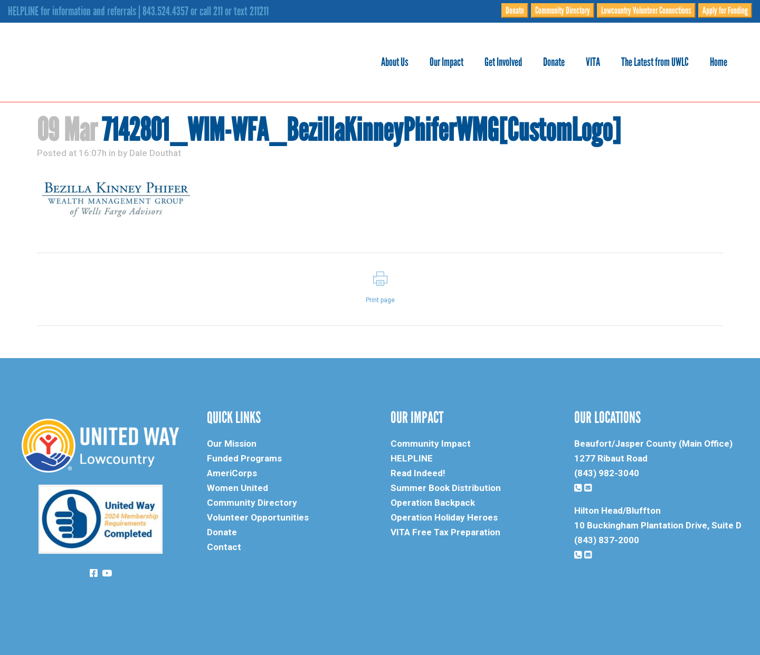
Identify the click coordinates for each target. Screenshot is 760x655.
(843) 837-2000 (606, 540)
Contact (224, 547)
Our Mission (231, 443)
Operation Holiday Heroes (444, 517)
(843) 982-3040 (606, 473)
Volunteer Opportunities (258, 517)
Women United (237, 488)
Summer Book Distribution (446, 488)
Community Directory (562, 10)
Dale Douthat (155, 153)
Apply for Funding (725, 10)
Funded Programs (244, 458)
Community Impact (431, 443)
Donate (515, 10)
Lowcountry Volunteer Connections (646, 10)
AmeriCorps (232, 473)
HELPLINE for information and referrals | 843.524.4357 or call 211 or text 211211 (138, 11)
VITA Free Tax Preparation (445, 532)
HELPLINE (412, 458)
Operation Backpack (433, 502)
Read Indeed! (418, 473)
